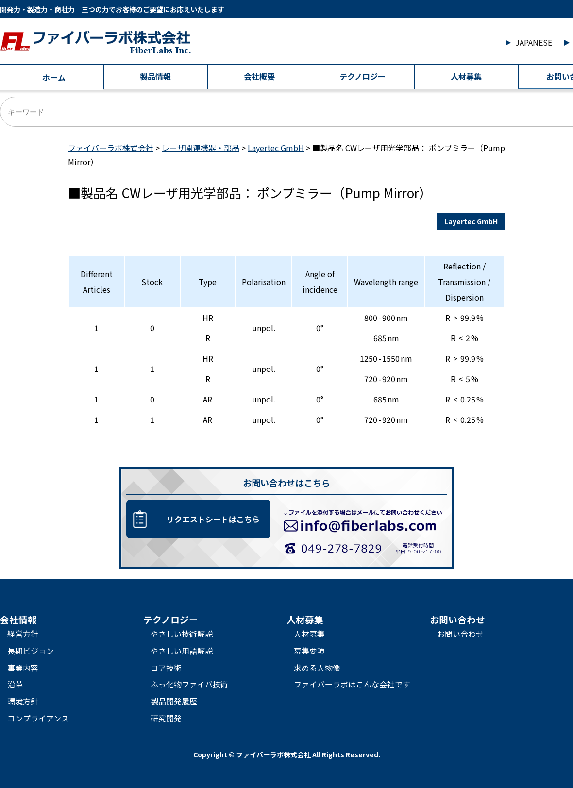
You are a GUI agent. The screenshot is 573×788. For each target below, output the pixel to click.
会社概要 (259, 76)
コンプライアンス (38, 718)
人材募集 (466, 76)
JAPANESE (533, 42)
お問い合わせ (460, 633)
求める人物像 (317, 667)
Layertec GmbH (471, 221)
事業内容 (22, 667)
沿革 (15, 684)
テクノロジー (362, 76)
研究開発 (166, 718)
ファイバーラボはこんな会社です (352, 684)
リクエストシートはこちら (213, 519)
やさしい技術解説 (182, 633)
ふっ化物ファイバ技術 (189, 684)
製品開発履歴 (174, 701)
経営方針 (22, 633)
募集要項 (309, 650)
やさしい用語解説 (182, 650)
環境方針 (22, 701)
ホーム (54, 77)
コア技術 (166, 667)
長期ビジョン (30, 650)
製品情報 (155, 76)
